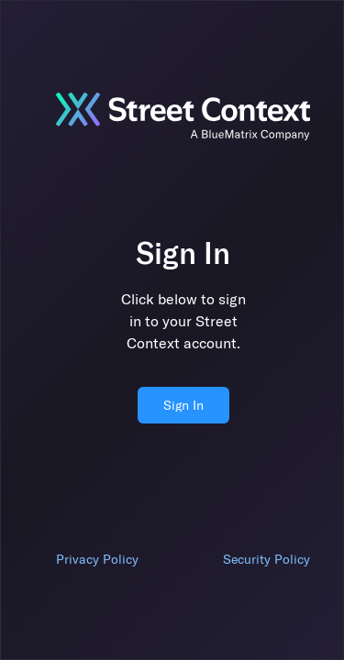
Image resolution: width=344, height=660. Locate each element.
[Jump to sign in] (183, 116)
